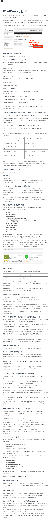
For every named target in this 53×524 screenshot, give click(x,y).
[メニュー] (2, 1)
